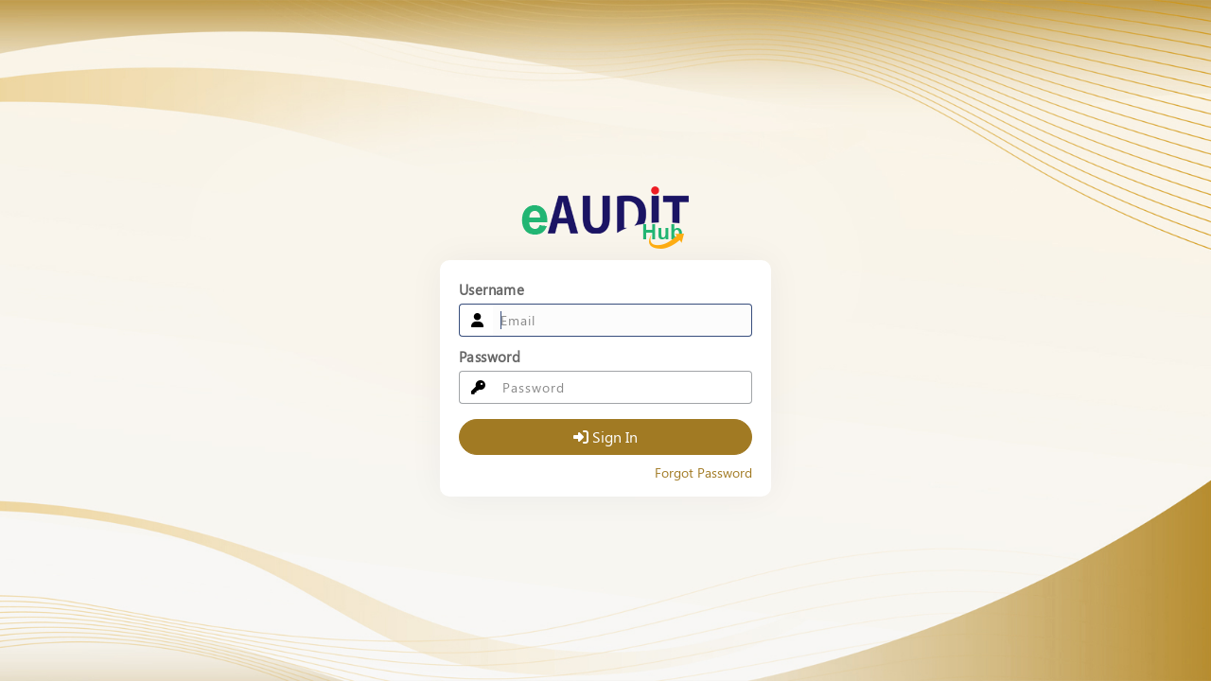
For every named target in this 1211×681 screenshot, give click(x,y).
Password (489, 356)
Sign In (606, 436)
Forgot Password (703, 472)
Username (491, 289)
